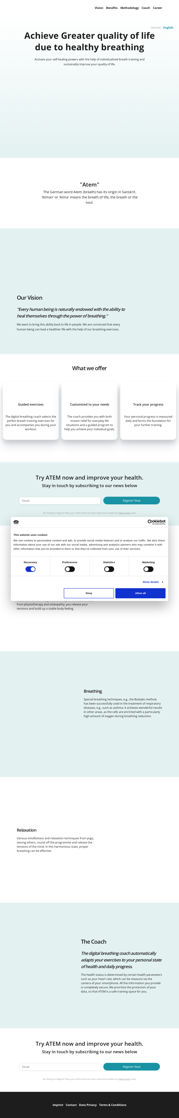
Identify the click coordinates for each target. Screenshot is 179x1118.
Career (157, 8)
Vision (99, 8)
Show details (151, 581)
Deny (89, 593)
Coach (146, 8)
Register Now (131, 500)
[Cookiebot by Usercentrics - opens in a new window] (150, 522)
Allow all (140, 593)
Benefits (112, 8)
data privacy (125, 512)
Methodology (129, 8)
